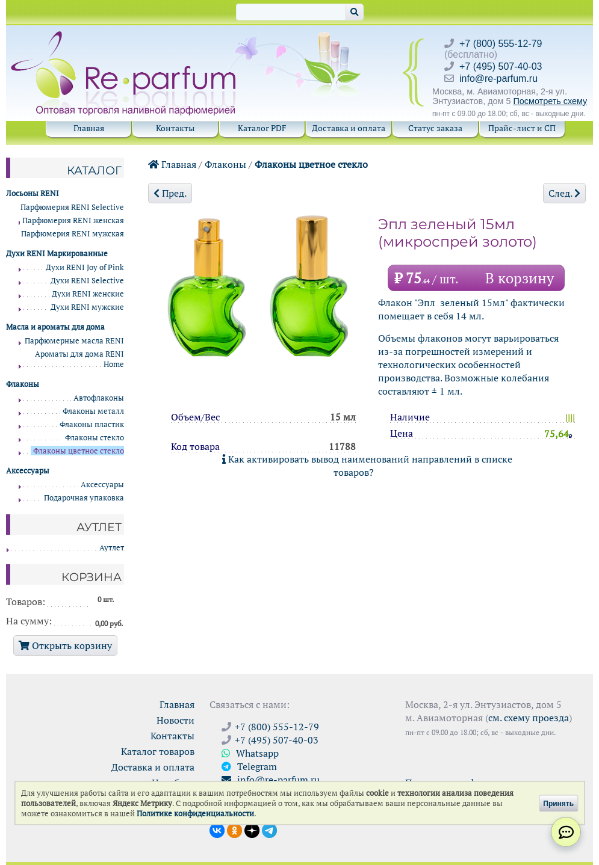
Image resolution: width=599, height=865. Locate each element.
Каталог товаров (157, 751)
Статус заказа (435, 128)
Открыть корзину (65, 645)
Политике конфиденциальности (195, 813)
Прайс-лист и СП (522, 128)
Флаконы (225, 164)
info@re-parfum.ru (498, 78)
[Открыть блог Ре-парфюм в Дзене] (251, 829)
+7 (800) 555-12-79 (500, 43)
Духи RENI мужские (87, 307)
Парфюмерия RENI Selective (72, 207)
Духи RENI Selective (87, 281)
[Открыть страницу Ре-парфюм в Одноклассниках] (234, 829)
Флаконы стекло (94, 437)
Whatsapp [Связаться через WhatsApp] (250, 753)
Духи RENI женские (88, 294)
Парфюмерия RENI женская (73, 220)
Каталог (94, 170)
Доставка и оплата (348, 128)
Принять (558, 803)
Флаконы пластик (92, 424)
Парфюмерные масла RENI (74, 341)
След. (564, 193)
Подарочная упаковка (84, 498)
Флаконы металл (93, 411)
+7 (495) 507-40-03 (500, 66)
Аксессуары (102, 484)
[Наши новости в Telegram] (269, 829)
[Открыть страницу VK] (217, 829)
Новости (175, 720)
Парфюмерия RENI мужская (72, 234)
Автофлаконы (98, 398)
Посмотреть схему (550, 101)
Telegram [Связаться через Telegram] (249, 766)
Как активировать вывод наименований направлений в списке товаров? (367, 465)
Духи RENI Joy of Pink (85, 267)
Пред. (170, 193)
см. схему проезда (528, 717)
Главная (88, 128)
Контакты (175, 128)
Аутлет (111, 548)
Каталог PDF (262, 128)
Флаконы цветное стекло (311, 164)
